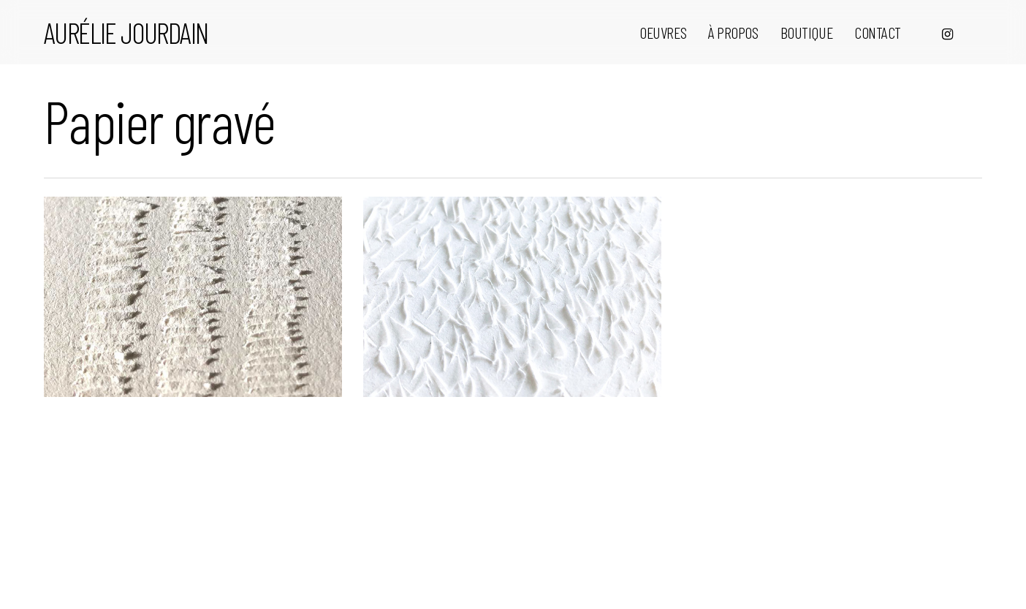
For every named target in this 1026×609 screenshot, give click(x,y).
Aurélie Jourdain (126, 32)
